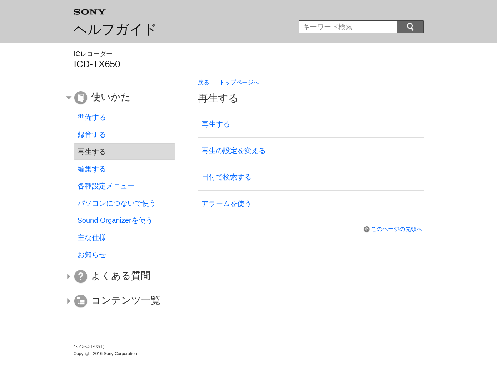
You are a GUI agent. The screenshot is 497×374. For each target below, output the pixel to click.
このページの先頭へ (396, 229)
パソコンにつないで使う (117, 203)
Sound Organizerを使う (115, 220)
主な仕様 (92, 237)
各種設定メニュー (106, 186)
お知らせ (92, 255)
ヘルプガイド (115, 29)
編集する (92, 169)
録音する (92, 134)
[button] (119, 98)
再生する (216, 124)
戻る (203, 82)
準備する (92, 117)
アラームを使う (227, 203)
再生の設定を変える (234, 150)
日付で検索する (227, 177)
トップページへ (239, 82)
